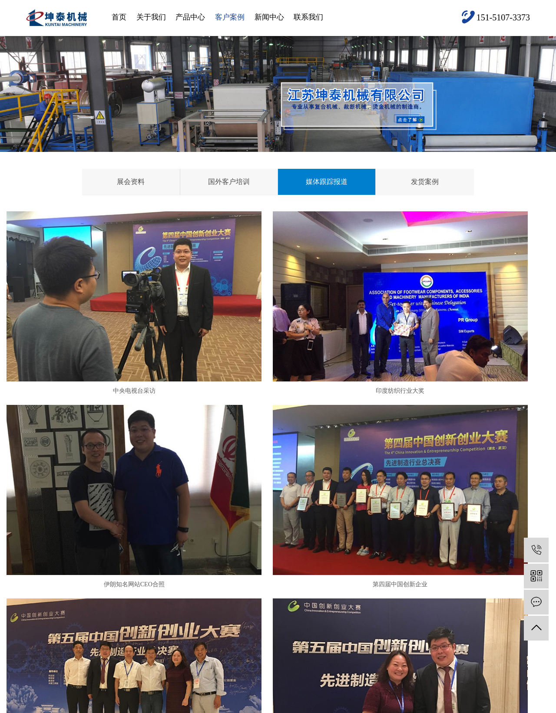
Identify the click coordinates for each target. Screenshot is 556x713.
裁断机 (162, 634)
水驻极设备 (168, 621)
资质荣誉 (121, 582)
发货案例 (425, 181)
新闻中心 (269, 17)
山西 (256, 706)
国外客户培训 (229, 181)
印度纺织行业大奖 (278, 336)
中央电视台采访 (93, 336)
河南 (92, 706)
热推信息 (428, 693)
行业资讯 (269, 582)
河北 (146, 706)
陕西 (242, 706)
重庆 (228, 706)
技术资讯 (269, 595)
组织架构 (121, 608)
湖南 (297, 706)
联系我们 (308, 17)
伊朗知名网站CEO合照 (462, 336)
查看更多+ (216, 621)
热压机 (162, 595)
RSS (506, 693)
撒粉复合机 (168, 608)
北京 (119, 706)
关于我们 (151, 17)
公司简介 (121, 569)
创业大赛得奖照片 (462, 476)
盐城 (64, 706)
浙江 (132, 706)
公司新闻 (269, 569)
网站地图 (485, 693)
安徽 (160, 706)
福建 (201, 706)
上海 (105, 706)
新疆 (269, 706)
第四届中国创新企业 (93, 476)
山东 (174, 706)
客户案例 (230, 17)
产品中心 (190, 17)
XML (523, 693)
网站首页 (42, 577)
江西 (283, 706)
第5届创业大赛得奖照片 (278, 476)
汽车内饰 (165, 582)
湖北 (187, 706)
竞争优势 (121, 595)
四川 (214, 706)
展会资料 (131, 181)
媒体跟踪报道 (327, 181)
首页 (119, 17)
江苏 (78, 706)
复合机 (162, 569)
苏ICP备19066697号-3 (221, 693)
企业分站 (456, 693)
